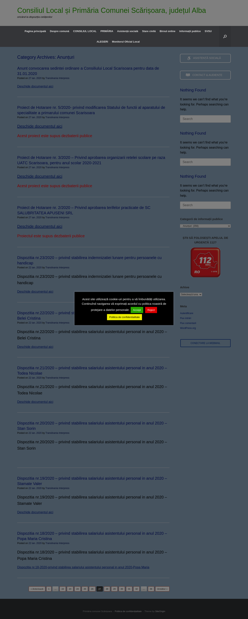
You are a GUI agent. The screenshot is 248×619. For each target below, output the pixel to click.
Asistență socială (127, 31)
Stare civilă (149, 31)
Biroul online (167, 31)
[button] (225, 36)
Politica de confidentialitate (124, 317)
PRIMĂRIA (106, 31)
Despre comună (59, 31)
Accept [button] (137, 310)
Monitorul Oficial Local (126, 41)
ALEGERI (102, 41)
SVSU (208, 31)
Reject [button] (151, 310)
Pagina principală (35, 31)
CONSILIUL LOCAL (85, 31)
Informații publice (190, 31)
